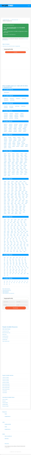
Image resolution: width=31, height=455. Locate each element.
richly (5, 175)
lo (11, 282)
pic (7, 270)
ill (12, 266)
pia (4, 270)
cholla (25, 158)
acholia (9, 137)
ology (16, 204)
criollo (10, 141)
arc (16, 259)
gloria (13, 162)
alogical (5, 125)
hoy (22, 264)
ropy (7, 251)
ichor (12, 200)
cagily (5, 156)
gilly (16, 193)
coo (16, 260)
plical (9, 172)
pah (13, 269)
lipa (7, 239)
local (23, 201)
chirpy (21, 158)
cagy (18, 222)
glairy (9, 162)
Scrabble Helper (4, 339)
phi (25, 269)
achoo (12, 181)
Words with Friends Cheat (6, 332)
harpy (16, 197)
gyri (11, 234)
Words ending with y (6, 292)
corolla (24, 140)
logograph (16, 116)
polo (27, 245)
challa (5, 158)
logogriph (22, 116)
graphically (24, 98)
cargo (27, 184)
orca (18, 242)
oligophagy (23, 106)
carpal (26, 156)
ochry (12, 204)
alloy (22, 183)
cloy (21, 226)
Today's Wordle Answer (5, 341)
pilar (24, 207)
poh (16, 270)
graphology (17, 106)
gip (4, 263)
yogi (24, 251)
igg (10, 266)
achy (5, 219)
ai (12, 281)
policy (18, 172)
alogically (5, 106)
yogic (20, 213)
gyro (14, 234)
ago (13, 257)
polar (20, 209)
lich (22, 238)
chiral (17, 158)
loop (11, 241)
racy (18, 248)
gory (18, 232)
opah (8, 242)
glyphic (5, 143)
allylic (23, 137)
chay (8, 225)
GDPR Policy (7, 438)
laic (7, 238)
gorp (15, 232)
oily (24, 241)
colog (5, 190)
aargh (5, 181)
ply (13, 270)
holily (24, 163)
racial (17, 174)
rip (12, 273)
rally (12, 212)
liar (19, 238)
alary (5, 183)
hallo (8, 197)
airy (8, 221)
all (7, 259)
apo (13, 259)
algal (8, 183)
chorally (20, 127)
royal (12, 213)
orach (20, 204)
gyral (23, 196)
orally (5, 168)
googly (21, 162)
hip (13, 264)
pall (14, 244)
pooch (5, 210)
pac (10, 269)
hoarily (5, 144)
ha (25, 281)
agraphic (10, 124)
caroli (22, 156)
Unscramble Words (5, 337)
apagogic (10, 125)
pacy (5, 244)
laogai (25, 165)
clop (17, 226)
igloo (16, 200)
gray (22, 232)
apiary (17, 153)
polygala (10, 131)
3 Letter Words (4, 392)
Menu (29, 5)
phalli (18, 169)
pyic (11, 248)
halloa (13, 163)
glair (22, 193)
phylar (22, 169)
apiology (20, 125)
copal (16, 190)
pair (11, 244)
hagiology (21, 115)
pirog (5, 209)
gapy (8, 231)
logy (4, 241)
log (7, 267)
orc (7, 269)
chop (19, 225)
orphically (6, 107)
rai (19, 272)
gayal (9, 193)
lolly (15, 203)
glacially (11, 115)
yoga (17, 251)
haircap (23, 143)
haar (18, 234)
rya (18, 273)
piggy (20, 207)
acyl (8, 219)
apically (15, 125)
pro (4, 272)
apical (22, 153)
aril (7, 222)
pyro (15, 248)
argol (20, 184)
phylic (26, 169)
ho (4, 282)
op (19, 282)
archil (13, 155)
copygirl (10, 128)
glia (24, 231)
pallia (21, 168)
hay (7, 264)
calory (13, 156)
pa (26, 282)
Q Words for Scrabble (5, 382)
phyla (13, 207)
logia (5, 203)
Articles (6, 426)
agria (24, 181)
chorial (19, 140)
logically (10, 116)
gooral (25, 162)
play (10, 245)
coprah (26, 159)
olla (4, 242)
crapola (5, 141)
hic (10, 264)
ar (17, 281)
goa (7, 263)
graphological (6, 92)
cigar (24, 187)
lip (4, 267)
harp (11, 235)
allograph (16, 113)
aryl (10, 222)
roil (25, 250)
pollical (5, 131)
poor (15, 247)
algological (6, 98)
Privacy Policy (7, 443)
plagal (5, 172)
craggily (14, 128)
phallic (22, 146)
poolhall (15, 131)
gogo (8, 232)
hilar (20, 197)
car (22, 259)
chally (9, 158)
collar (14, 159)
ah (9, 281)
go (22, 281)
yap (27, 273)
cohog (20, 188)
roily (9, 213)
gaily (19, 191)
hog (16, 264)
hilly (26, 197)
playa (9, 209)
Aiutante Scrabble (5, 402)
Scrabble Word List (7, 416)
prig (25, 247)
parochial (11, 118)
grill (16, 196)
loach (19, 201)
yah (24, 273)
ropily (9, 175)
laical (22, 165)
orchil (9, 168)
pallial (13, 146)
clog (14, 226)
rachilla (19, 131)
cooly (12, 190)
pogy (21, 245)
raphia (25, 174)
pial (24, 244)
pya (10, 272)
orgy (21, 242)
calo (24, 222)
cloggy (9, 159)
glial (4, 194)
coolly (22, 159)
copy (5, 229)
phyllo (5, 171)
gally (26, 191)
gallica (14, 141)
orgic (24, 204)
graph (8, 196)
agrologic (11, 113)
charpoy (5, 140)
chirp (9, 187)
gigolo (5, 162)
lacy (4, 238)
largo (12, 201)
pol (21, 270)
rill (22, 250)
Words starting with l (6, 291)
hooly (5, 200)
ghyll (12, 193)
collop (17, 159)
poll (24, 245)
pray (22, 247)
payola (14, 169)
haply (12, 197)
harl (8, 235)
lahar (23, 200)
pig (10, 270)
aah (4, 257)
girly (19, 193)
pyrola (13, 174)
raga (22, 248)
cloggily (25, 127)
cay (25, 259)
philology (16, 118)
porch (13, 210)
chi (4, 260)
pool (11, 247)
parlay (9, 169)
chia (12, 225)
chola (16, 187)
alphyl (13, 153)
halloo (17, 163)
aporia (9, 155)
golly (15, 194)
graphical (16, 115)
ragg (25, 248)
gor (13, 263)
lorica (21, 166)
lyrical (9, 146)
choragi (14, 140)
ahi (19, 257)
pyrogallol (11, 107)
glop (27, 231)
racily (21, 174)
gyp (19, 263)
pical (16, 207)
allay (19, 183)
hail (21, 234)
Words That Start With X (6, 389)
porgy (17, 210)
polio (24, 209)
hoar (20, 235)
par (19, 269)
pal (16, 269)
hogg (24, 235)
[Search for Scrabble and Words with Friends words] (15, 49)
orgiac (13, 168)
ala (4, 259)
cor (22, 260)
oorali (24, 166)
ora (4, 269)
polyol (22, 172)
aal (7, 257)
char (5, 225)
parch (17, 206)
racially (24, 131)
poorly (26, 172)
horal (9, 200)
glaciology (11, 106)
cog (10, 260)
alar (11, 221)
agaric (5, 153)
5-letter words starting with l (7, 290)
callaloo (15, 127)
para (21, 244)
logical (18, 144)
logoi (12, 203)
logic (8, 203)
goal (5, 232)
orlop (5, 206)
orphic (17, 168)
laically (19, 128)
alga (15, 221)
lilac (15, 201)
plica (12, 209)
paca (25, 242)
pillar (17, 171)
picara (9, 171)
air (25, 257)
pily (7, 245)
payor (5, 207)
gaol (5, 231)
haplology (6, 116)
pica (27, 244)
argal (13, 184)
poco (17, 245)
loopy (19, 203)
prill (24, 210)
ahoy (5, 221)
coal (24, 226)
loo (10, 267)
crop (15, 229)
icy (7, 266)
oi (16, 282)
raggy (9, 212)
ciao (22, 225)
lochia (5, 166)
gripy (19, 196)
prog (8, 248)
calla (23, 184)
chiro (5, 187)
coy (25, 260)
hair (24, 234)
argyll (25, 155)
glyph (12, 194)
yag (21, 273)
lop (12, 267)
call (21, 222)
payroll (17, 146)
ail (22, 257)
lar (23, 266)
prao (18, 247)
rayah (20, 212)
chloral (10, 140)
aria (4, 222)
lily (4, 239)
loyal (26, 203)
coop (24, 228)
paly (17, 244)
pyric (5, 212)
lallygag (24, 128)
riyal (24, 212)
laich (27, 200)
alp (10, 259)
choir (12, 187)
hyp (26, 264)
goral (23, 194)
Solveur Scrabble (5, 399)
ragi (4, 250)
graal (27, 194)
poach (16, 209)
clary (8, 188)
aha (17, 257)
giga (12, 231)
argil (16, 184)
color (8, 190)
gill (14, 231)
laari (19, 200)
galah (23, 191)
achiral (5, 137)
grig (25, 232)
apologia (5, 127)
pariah (5, 169)
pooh (8, 247)
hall (27, 234)
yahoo (16, 213)
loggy (27, 201)
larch (8, 201)
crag (12, 229)
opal (11, 242)
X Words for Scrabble (5, 380)
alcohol (18, 137)
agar (12, 219)
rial (17, 250)
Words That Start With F (6, 387)
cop (19, 260)
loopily (5, 146)
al (14, 281)
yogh (21, 251)
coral (5, 191)
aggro (17, 181)
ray (25, 272)
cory (8, 229)
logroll (22, 144)
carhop (17, 156)
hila (14, 235)
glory (8, 194)
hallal (9, 163)
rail (10, 250)
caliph (9, 156)
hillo (23, 197)
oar (15, 267)
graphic (14, 143)
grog (8, 234)
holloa (5, 165)
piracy (21, 171)
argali (21, 155)
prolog (5, 174)
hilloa (21, 163)
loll (7, 241)
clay (8, 226)
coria (12, 191)
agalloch (5, 124)
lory (14, 241)
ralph (16, 212)
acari (9, 181)
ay (19, 281)
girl (17, 231)
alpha (9, 184)
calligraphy (18, 98)
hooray (13, 165)
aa (4, 281)
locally (9, 144)
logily (13, 166)
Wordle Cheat (4, 334)
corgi (8, 191)
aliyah (9, 153)
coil (8, 228)
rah (16, 272)
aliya (15, 183)
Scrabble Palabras (5, 404)
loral (22, 203)
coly (17, 228)
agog (25, 219)
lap (21, 266)
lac (15, 266)
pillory (26, 146)
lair (10, 238)
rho (4, 273)
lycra (5, 204)
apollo (26, 153)
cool (21, 228)
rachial (9, 147)
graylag (18, 143)
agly (22, 219)
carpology (6, 115)
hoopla (9, 165)
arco (24, 221)
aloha (5, 184)
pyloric (5, 147)
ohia (21, 241)
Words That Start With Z (6, 384)
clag (25, 225)
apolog (5, 155)
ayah (14, 222)
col (13, 260)
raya (14, 250)
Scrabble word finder (8, 424)
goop (12, 232)
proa (5, 248)
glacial (22, 141)
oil (24, 267)
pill (4, 245)
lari (16, 238)
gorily (5, 163)
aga (10, 257)
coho (5, 228)
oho (22, 267)
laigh (5, 201)
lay (26, 266)
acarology (6, 113)
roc (15, 273)
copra (24, 190)
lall (13, 238)
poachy (13, 172)
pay (22, 269)
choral (5, 159)
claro (5, 188)
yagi (11, 251)
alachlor (20, 124)
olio (27, 241)
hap (4, 264)
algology (25, 124)
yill (13, 251)
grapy (12, 196)
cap (19, 259)
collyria (5, 128)
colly (24, 188)
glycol (17, 162)
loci (19, 239)
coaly (16, 188)
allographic (12, 98)
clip (11, 226)
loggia (9, 166)
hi (27, 281)
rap (22, 272)
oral (14, 242)
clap (4, 226)
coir (11, 228)
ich (4, 266)
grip (4, 234)
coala (12, 188)
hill (17, 235)
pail (8, 244)
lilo (25, 238)
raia (8, 250)
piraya (25, 171)
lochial (14, 144)
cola (14, 228)
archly (17, 155)
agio (18, 219)
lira (10, 239)
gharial (18, 141)
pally (13, 206)
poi (19, 270)
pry (7, 272)
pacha (9, 206)
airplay (14, 137)
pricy (21, 210)
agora (21, 181)
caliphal (10, 127)
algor (12, 183)
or (21, 282)
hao (26, 263)
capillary (21, 113)
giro (20, 231)
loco (23, 239)
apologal (25, 125)
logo (26, 239)
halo (5, 235)
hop (19, 264)
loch (16, 239)
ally (18, 221)
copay (20, 190)
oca (18, 267)
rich (20, 250)
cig (7, 260)
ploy (14, 245)
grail (5, 196)
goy (16, 263)
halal (5, 197)
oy (24, 282)
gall (25, 229)
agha (15, 219)
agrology (15, 124)
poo (25, 270)
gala (22, 229)
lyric (8, 204)
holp (27, 235)
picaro (13, 171)
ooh (27, 267)
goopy (19, 194)
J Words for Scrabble (5, 377)
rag (13, 272)
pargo (21, 206)
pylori (9, 174)
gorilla (10, 143)
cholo (20, 187)
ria (7, 273)
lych (17, 241)
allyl (26, 183)
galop (5, 193)
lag (18, 266)
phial (9, 207)
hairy (27, 196)
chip (15, 225)
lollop (17, 166)
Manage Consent (7, 447)
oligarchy (5, 118)
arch (21, 221)
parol (24, 206)
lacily (18, 165)
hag (23, 263)
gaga (19, 229)
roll (4, 251)
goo (10, 263)
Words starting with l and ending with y (8, 293)
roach (5, 213)
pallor (25, 168)
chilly (13, 158)
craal (15, 191)
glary (26, 193)
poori (9, 210)
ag (7, 281)
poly (4, 247)
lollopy (26, 144)
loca (13, 239)
